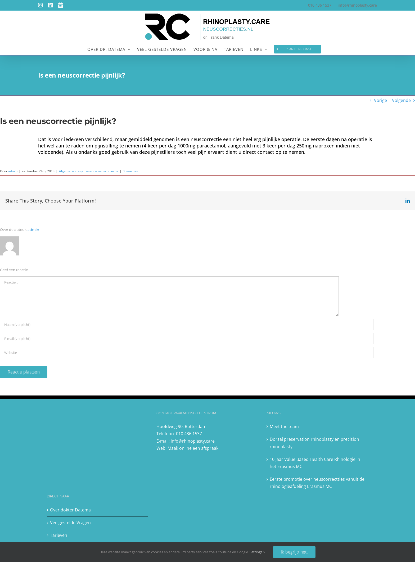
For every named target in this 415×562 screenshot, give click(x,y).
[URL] (186, 352)
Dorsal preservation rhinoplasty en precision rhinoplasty (314, 442)
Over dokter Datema (70, 510)
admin (12, 171)
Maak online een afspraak (193, 448)
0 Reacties (130, 171)
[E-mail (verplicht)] (186, 338)
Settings (257, 552)
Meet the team (284, 426)
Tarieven (58, 535)
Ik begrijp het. (294, 552)
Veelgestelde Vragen (70, 522)
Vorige (380, 100)
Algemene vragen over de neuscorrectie (88, 171)
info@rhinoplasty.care (357, 5)
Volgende (401, 100)
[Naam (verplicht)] (186, 324)
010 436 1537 (189, 434)
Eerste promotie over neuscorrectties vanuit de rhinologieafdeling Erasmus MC (317, 482)
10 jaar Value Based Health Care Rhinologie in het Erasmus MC (315, 462)
